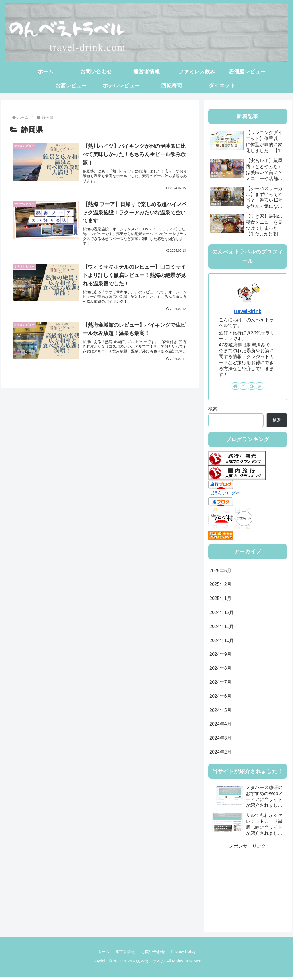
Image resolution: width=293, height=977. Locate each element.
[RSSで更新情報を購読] (259, 386)
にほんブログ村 (224, 492)
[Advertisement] (247, 886)
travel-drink (247, 311)
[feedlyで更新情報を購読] (251, 386)
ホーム (103, 951)
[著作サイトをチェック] (235, 386)
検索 (212, 408)
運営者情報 (125, 951)
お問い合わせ (153, 951)
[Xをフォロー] (243, 386)
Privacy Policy (183, 951)
